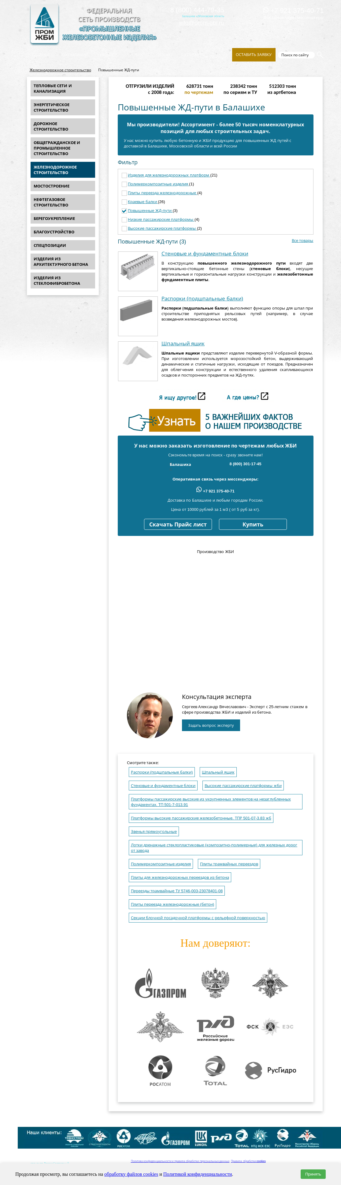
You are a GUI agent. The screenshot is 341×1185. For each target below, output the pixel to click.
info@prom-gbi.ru (201, 23)
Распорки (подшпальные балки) (202, 299)
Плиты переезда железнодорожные (162, 193)
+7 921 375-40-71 (293, 10)
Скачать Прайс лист (178, 525)
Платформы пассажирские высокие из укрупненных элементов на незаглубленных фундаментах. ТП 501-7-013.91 (211, 802)
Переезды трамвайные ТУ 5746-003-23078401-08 (177, 891)
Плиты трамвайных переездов (229, 864)
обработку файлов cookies (131, 1174)
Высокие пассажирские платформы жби (243, 785)
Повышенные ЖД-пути (150, 210)
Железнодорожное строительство (60, 70)
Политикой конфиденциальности (197, 1174)
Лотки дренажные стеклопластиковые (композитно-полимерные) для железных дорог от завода (214, 848)
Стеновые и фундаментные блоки (204, 254)
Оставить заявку (254, 54)
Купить (253, 525)
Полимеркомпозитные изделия (158, 184)
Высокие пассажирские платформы (162, 228)
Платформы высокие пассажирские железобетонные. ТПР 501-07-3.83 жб (201, 818)
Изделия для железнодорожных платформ (169, 175)
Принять (313, 1174)
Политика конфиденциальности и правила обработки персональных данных (180, 1161)
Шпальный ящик (183, 344)
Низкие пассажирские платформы (161, 219)
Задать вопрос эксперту (211, 725)
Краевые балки (143, 201)
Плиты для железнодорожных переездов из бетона (180, 877)
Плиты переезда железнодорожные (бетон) (172, 904)
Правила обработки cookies (248, 1161)
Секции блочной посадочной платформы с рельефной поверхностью (198, 918)
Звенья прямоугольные (154, 831)
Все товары (302, 240)
